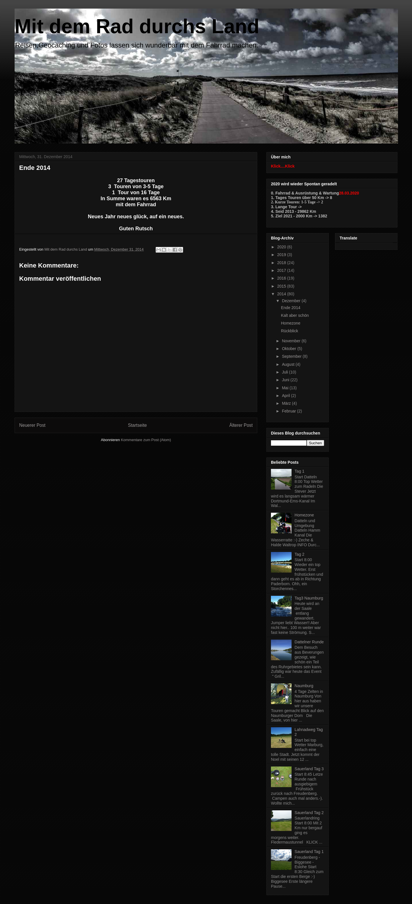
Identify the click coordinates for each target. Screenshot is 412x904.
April (286, 395)
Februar (289, 411)
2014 (282, 294)
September (292, 356)
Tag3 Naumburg (309, 598)
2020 (282, 247)
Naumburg (304, 685)
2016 (282, 278)
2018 (282, 262)
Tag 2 (299, 554)
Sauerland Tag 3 (309, 769)
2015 (282, 286)
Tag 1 (299, 471)
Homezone (290, 323)
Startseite (137, 425)
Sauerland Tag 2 (309, 812)
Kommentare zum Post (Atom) (146, 440)
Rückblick (289, 331)
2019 (282, 254)
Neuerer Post (32, 425)
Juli (285, 372)
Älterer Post (241, 425)
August (288, 364)
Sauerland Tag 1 (309, 851)
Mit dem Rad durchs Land (137, 26)
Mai (285, 388)
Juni (286, 380)
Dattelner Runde (309, 642)
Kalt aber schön (295, 315)
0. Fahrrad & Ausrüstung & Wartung (305, 193)
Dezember (291, 300)
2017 (282, 270)
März (287, 403)
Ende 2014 (290, 307)
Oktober (289, 348)
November (291, 341)
